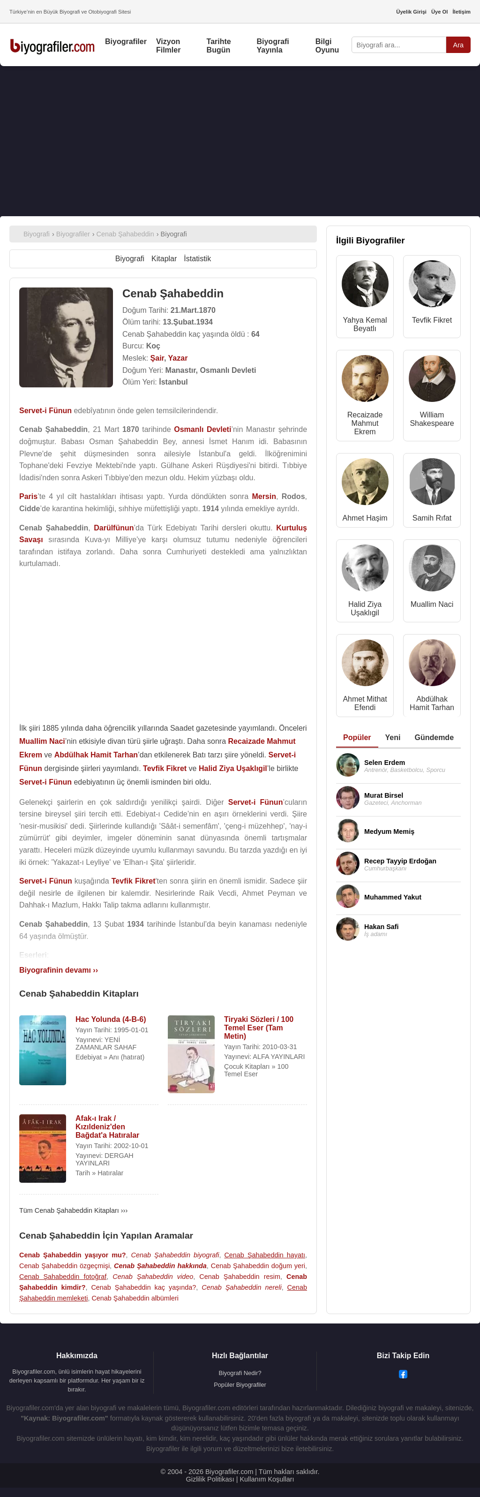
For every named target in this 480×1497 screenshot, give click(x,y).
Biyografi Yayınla (272, 46)
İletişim (461, 12)
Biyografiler (126, 41)
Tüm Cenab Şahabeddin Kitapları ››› (73, 1210)
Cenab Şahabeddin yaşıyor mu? (72, 1255)
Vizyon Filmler (168, 46)
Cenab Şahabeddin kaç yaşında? (143, 1287)
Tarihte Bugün (219, 46)
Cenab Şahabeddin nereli (241, 1287)
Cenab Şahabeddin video (152, 1276)
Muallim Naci (432, 604)
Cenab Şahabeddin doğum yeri (258, 1266)
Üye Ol (439, 12)
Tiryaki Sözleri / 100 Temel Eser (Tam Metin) (258, 1027)
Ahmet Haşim (364, 518)
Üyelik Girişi (411, 12)
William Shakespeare (432, 419)
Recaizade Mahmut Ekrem (365, 423)
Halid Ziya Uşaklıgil (365, 608)
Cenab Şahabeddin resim (239, 1276)
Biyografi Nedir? (239, 1372)
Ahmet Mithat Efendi (365, 703)
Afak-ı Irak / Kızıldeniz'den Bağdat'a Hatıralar (107, 1126)
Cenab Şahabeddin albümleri (135, 1298)
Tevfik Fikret (432, 320)
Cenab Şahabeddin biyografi (175, 1255)
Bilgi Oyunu (327, 46)
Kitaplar (164, 259)
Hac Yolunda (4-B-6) (110, 1019)
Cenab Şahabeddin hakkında (160, 1266)
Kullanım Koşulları (267, 1479)
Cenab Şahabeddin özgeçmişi (64, 1266)
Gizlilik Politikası (210, 1479)
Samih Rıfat (432, 518)
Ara (458, 45)
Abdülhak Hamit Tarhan (432, 703)
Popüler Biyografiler (240, 1384)
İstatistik (197, 259)
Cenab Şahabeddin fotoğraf (62, 1276)
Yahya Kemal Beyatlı (365, 324)
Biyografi (129, 259)
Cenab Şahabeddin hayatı (264, 1255)
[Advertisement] (240, 141)
